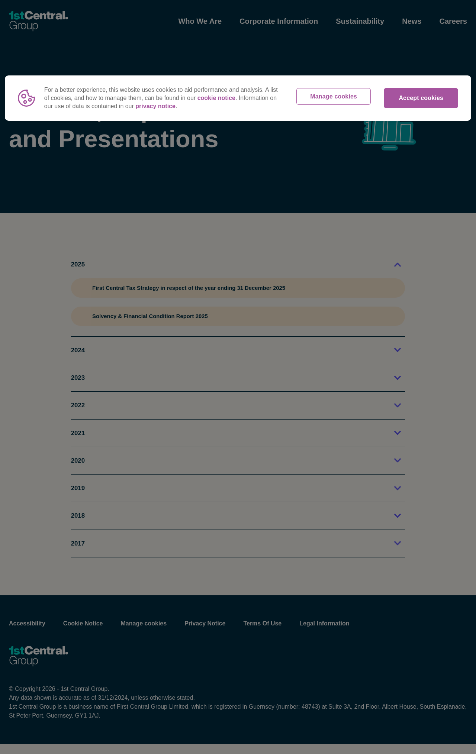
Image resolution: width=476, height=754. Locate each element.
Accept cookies (421, 98)
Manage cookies (333, 98)
